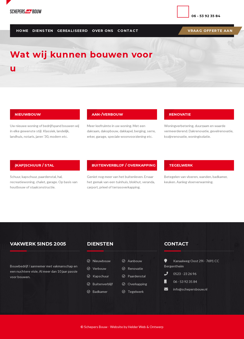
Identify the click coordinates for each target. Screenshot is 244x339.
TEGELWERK (181, 165)
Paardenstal (137, 276)
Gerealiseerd (72, 31)
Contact (128, 31)
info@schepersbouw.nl (190, 289)
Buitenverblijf (103, 284)
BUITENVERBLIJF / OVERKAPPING (124, 165)
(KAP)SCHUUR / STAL (34, 165)
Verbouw (99, 268)
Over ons (103, 31)
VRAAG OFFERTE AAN (210, 31)
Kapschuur (101, 276)
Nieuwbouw (102, 261)
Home (22, 31)
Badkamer (100, 292)
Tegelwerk (136, 292)
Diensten (42, 31)
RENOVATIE (180, 114)
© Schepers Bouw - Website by (104, 327)
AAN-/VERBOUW (107, 114)
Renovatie (135, 268)
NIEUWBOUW (28, 114)
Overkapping (137, 284)
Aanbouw (135, 261)
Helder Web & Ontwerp (145, 327)
